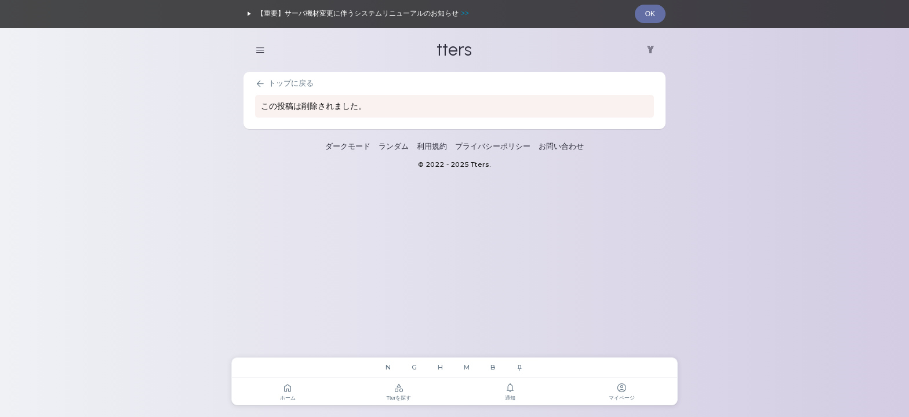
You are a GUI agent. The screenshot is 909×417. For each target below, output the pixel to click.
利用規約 (432, 146)
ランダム (394, 146)
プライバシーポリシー (492, 146)
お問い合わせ (561, 146)
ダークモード (347, 146)
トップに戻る (284, 84)
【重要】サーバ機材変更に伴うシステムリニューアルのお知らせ (356, 14)
